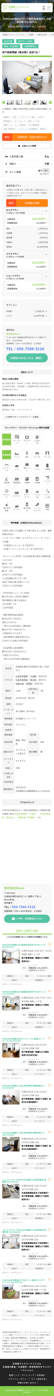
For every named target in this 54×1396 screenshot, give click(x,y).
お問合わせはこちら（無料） (27, 358)
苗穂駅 (29, 683)
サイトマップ (28, 1375)
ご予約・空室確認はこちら (29, 918)
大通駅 (33, 676)
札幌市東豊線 (22, 676)
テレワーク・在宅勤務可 (27, 129)
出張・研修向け (9, 129)
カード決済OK (20, 125)
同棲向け (6, 117)
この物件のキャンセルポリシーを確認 (21, 416)
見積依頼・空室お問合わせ (32, 137)
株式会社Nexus (13, 333)
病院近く (43, 129)
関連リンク (14, 1375)
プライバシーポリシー (18, 1379)
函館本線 (20, 683)
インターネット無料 (27, 117)
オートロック (20, 121)
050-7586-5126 (30, 348)
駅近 (15, 117)
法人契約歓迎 (34, 125)
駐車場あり (7, 121)
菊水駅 (33, 679)
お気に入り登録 (29, 145)
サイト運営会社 (38, 1379)
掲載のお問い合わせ (27, 1383)
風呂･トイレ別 (33, 121)
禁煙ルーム (7, 125)
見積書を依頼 (32, 203)
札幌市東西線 (22, 679)
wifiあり (41, 117)
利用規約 (41, 1375)
